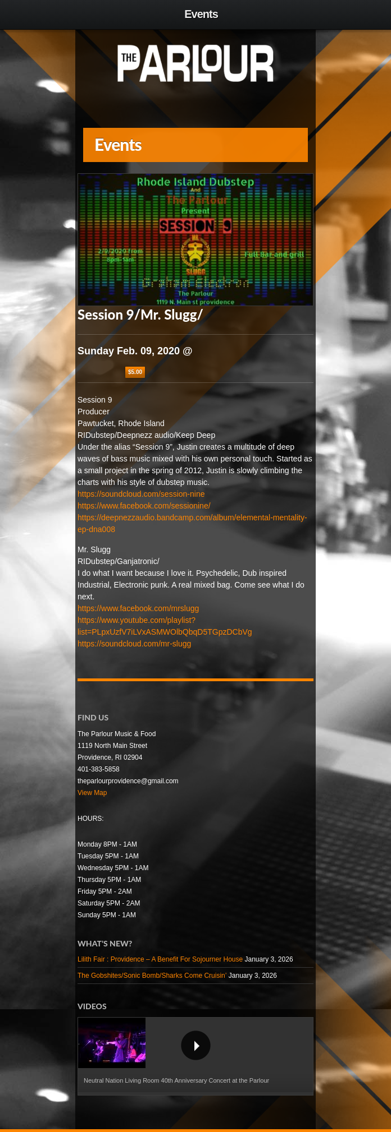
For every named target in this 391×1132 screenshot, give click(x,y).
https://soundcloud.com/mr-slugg (134, 643)
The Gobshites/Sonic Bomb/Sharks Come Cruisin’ (152, 975)
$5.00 (135, 372)
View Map (92, 793)
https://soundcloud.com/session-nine (141, 493)
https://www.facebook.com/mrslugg (138, 608)
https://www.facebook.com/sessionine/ (144, 505)
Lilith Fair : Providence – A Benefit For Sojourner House (160, 959)
